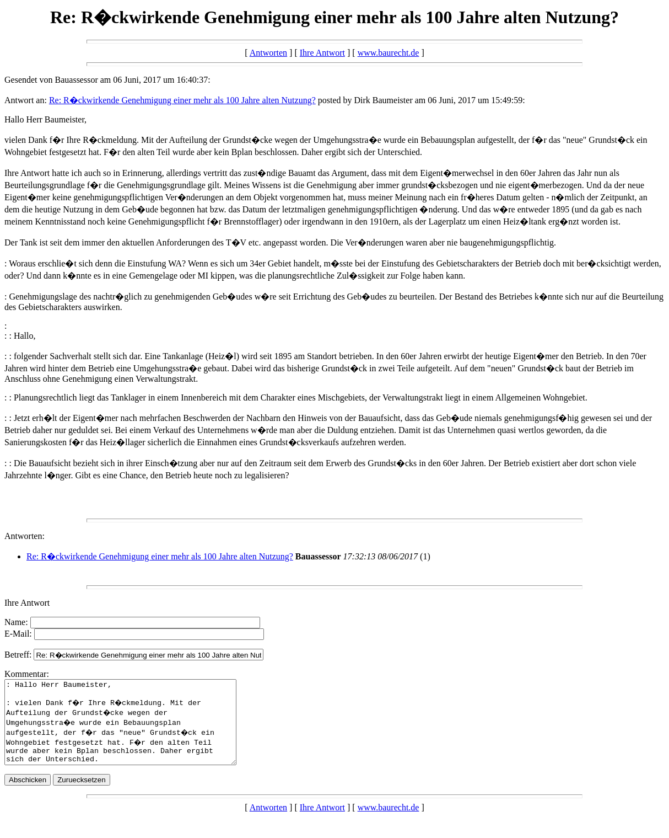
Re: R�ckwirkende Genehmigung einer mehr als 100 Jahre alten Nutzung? (182, 100)
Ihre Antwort (322, 52)
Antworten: (24, 536)
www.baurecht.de (388, 52)
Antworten (268, 52)
